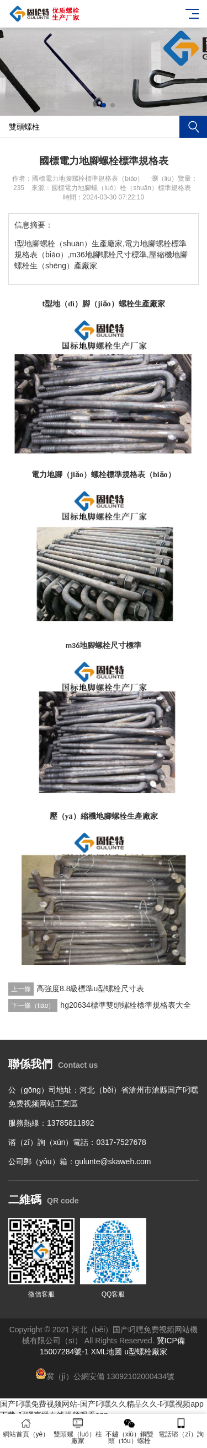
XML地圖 (107, 1351)
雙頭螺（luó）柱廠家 (78, 1431)
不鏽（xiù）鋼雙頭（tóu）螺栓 (130, 1431)
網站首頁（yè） (26, 1428)
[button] (95, 105)
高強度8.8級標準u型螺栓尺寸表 (90, 988)
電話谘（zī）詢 (181, 1428)
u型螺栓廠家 (145, 1351)
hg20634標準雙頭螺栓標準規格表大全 (125, 1005)
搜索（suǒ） (193, 127)
